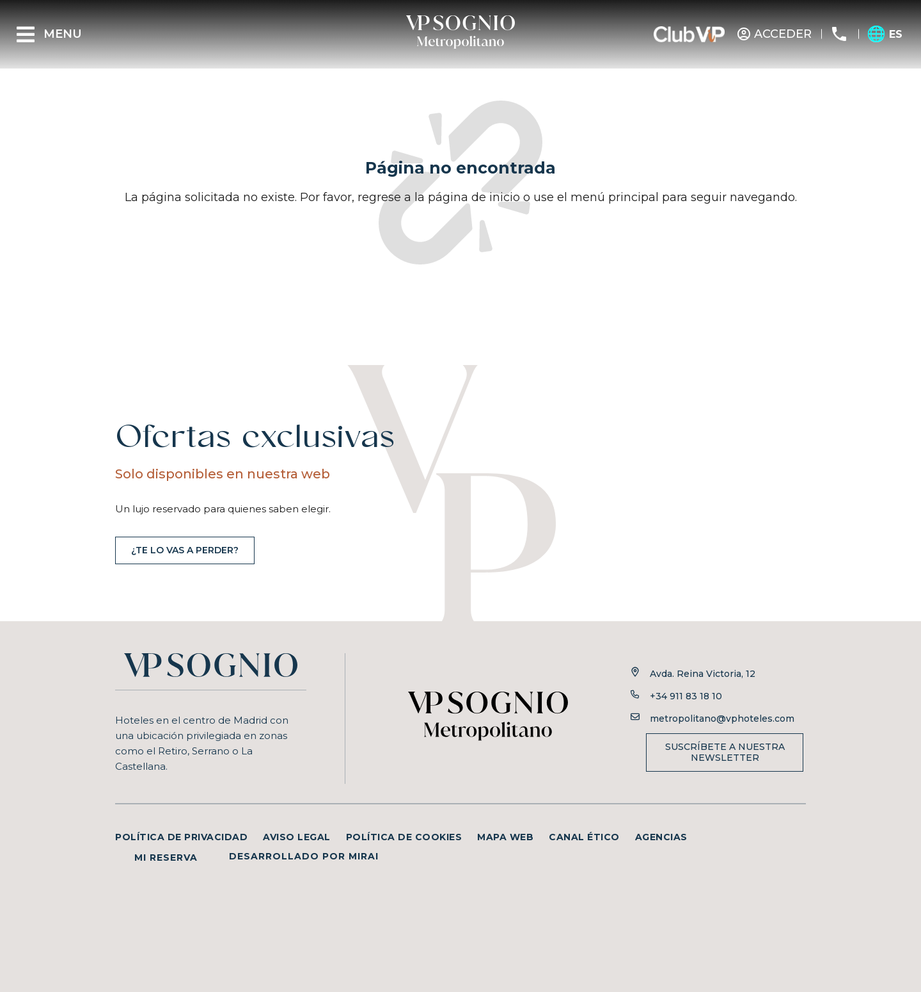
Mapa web (505, 837)
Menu (62, 34)
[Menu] (25, 34)
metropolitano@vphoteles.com (722, 718)
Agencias (661, 837)
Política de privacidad (181, 837)
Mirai (364, 856)
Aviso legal (297, 837)
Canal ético (584, 837)
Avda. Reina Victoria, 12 (702, 673)
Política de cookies (404, 837)
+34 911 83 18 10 (686, 696)
